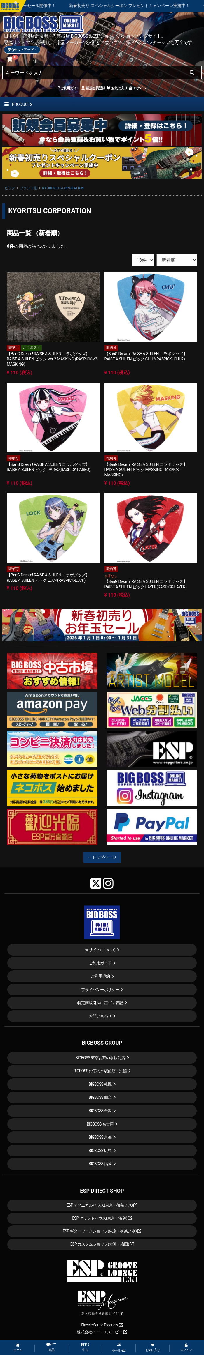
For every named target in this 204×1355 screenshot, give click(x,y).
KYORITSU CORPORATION (63, 188)
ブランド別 (28, 188)
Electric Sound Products (102, 1325)
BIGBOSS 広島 (100, 1150)
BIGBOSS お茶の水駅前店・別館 (100, 1071)
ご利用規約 (100, 976)
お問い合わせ (100, 1016)
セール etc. (118, 1347)
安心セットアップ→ (22, 50)
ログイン (137, 88)
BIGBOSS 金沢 (100, 1110)
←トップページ (102, 857)
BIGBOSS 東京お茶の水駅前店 (100, 1057)
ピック (10, 188)
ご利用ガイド (69, 88)
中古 (85, 1347)
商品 (51, 1347)
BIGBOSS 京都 (100, 1137)
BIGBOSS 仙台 (100, 1097)
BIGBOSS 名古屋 (100, 1124)
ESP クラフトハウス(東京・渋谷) (102, 1218)
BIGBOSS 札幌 (100, 1084)
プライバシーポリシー (100, 989)
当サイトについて (100, 949)
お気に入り (116, 88)
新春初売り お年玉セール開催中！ (39, 5)
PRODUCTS (18, 104)
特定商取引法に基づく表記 (100, 1002)
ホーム (17, 1347)
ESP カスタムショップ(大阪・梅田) (102, 1244)
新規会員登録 (93, 88)
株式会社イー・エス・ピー (102, 1332)
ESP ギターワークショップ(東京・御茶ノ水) (102, 1231)
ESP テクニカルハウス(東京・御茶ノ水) (102, 1205)
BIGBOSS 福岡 (100, 1163)
